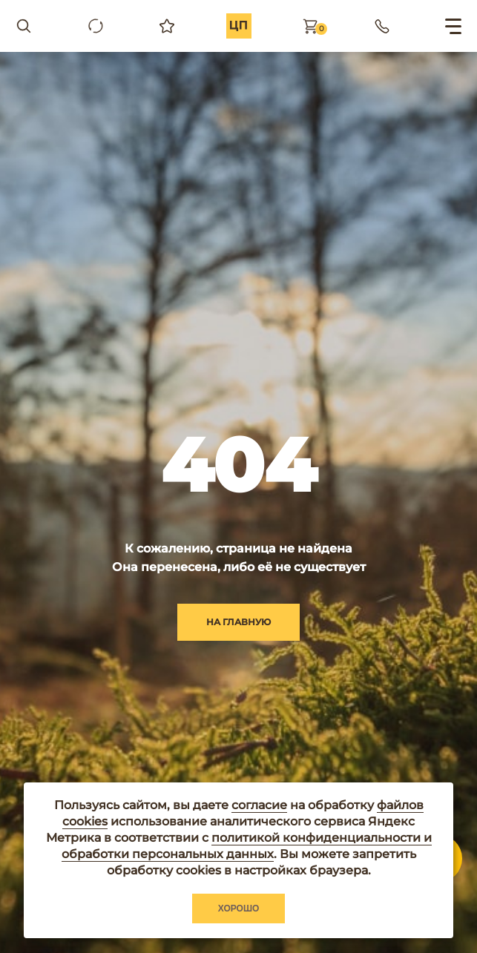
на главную (238, 621)
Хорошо (239, 908)
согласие (259, 805)
